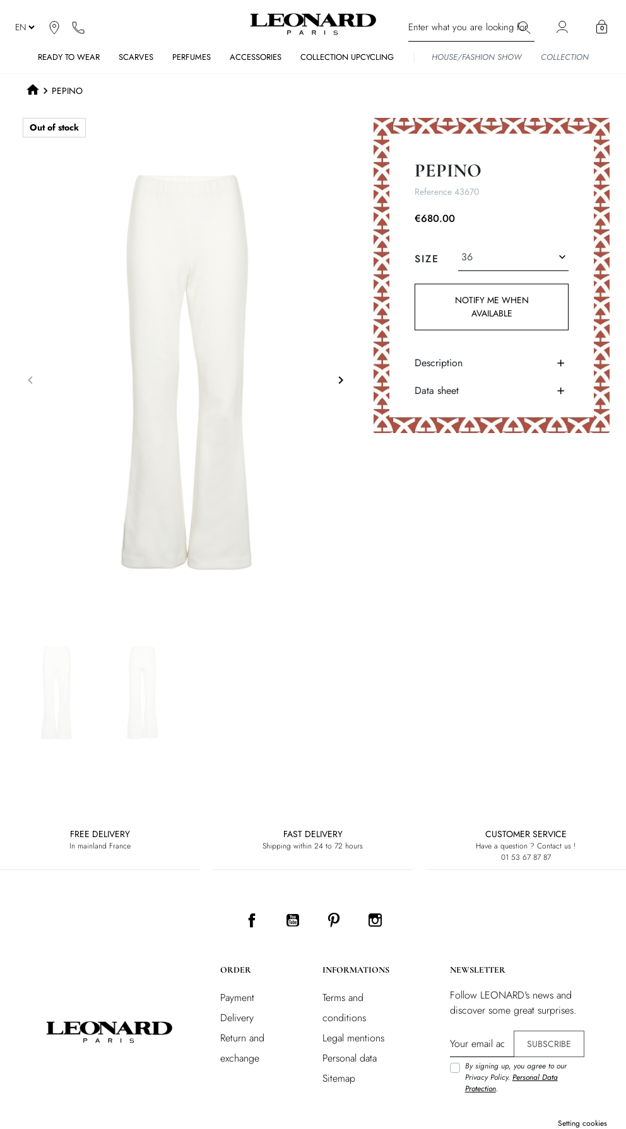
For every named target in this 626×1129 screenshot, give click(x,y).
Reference (433, 191)
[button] (601, 27)
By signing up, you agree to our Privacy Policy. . (516, 1077)
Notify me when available (491, 307)
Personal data (349, 1058)
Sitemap (338, 1078)
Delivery (237, 1017)
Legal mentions (353, 1038)
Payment (237, 997)
